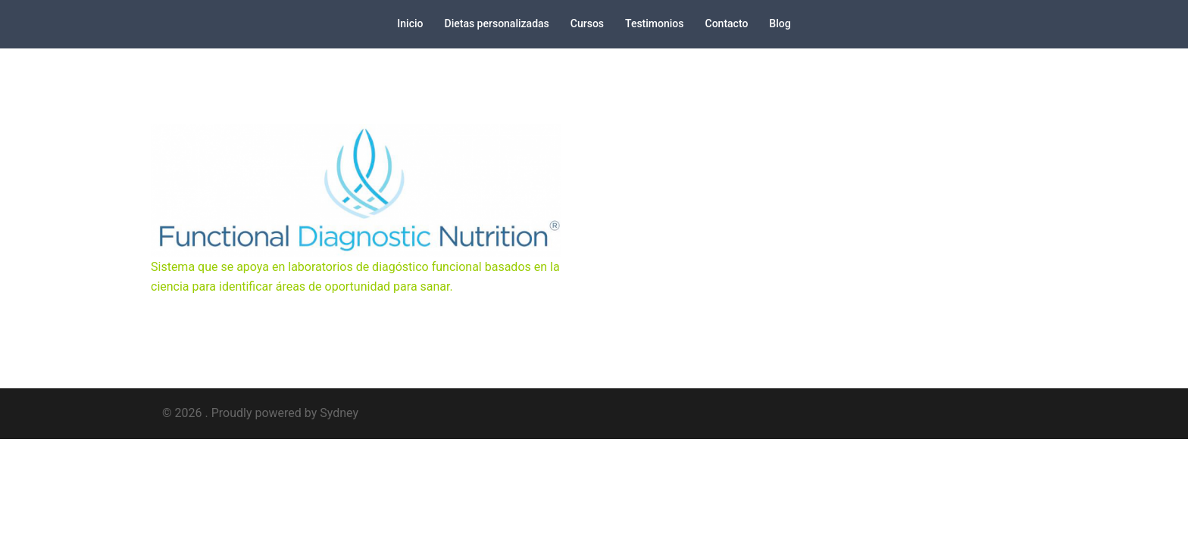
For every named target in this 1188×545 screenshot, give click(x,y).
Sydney (339, 413)
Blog (779, 23)
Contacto (727, 23)
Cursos (587, 23)
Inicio (410, 23)
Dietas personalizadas (497, 23)
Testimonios (654, 23)
